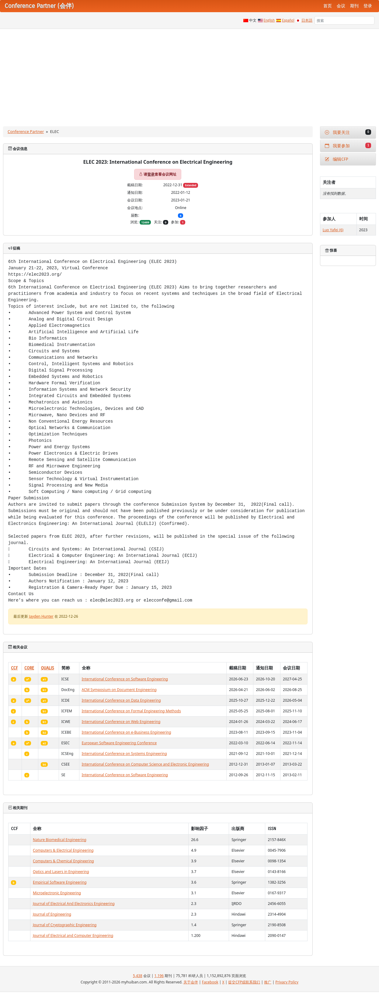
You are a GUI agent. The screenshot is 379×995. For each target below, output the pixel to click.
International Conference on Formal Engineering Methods (131, 711)
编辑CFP (336, 159)
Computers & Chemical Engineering (63, 861)
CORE (29, 668)
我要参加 (348, 145)
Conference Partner (26, 131)
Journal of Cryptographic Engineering (64, 924)
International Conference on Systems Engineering (124, 753)
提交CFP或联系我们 (244, 982)
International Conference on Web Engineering (121, 721)
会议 (341, 6)
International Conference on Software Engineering (125, 679)
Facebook (210, 982)
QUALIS (47, 668)
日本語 (306, 20)
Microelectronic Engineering (57, 893)
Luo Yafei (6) (333, 229)
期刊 (354, 6)
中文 (252, 20)
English (269, 20)
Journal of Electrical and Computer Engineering (73, 935)
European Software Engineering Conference (119, 742)
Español (288, 20)
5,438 (137, 975)
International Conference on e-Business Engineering (126, 732)
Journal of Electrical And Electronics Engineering (74, 903)
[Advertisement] (189, 74)
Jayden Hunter (41, 616)
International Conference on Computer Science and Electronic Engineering (145, 764)
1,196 (159, 975)
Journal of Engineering (52, 914)
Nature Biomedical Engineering (59, 839)
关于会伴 (190, 982)
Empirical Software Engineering (60, 882)
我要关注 (348, 132)
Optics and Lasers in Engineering (61, 871)
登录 (367, 6)
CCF (14, 668)
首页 (327, 6)
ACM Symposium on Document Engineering (119, 689)
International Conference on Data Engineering (121, 700)
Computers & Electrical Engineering (63, 850)
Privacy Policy (286, 982)
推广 (267, 982)
